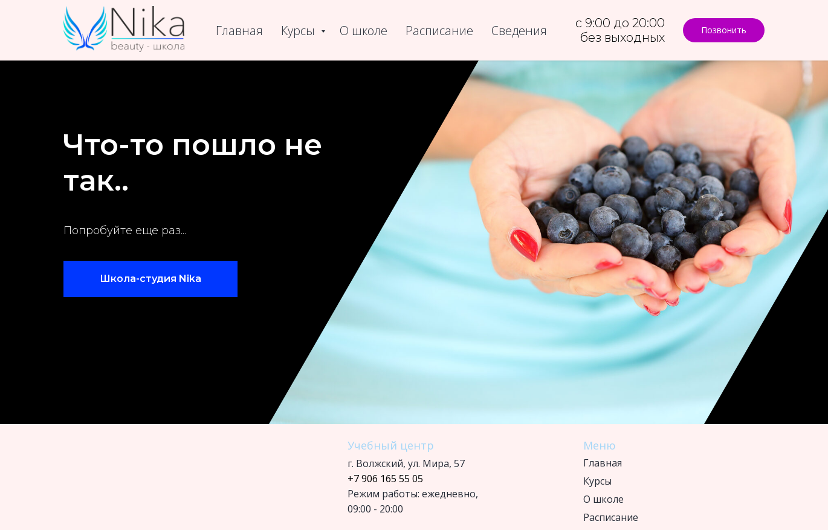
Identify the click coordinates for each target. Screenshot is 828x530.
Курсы (299, 30)
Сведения (519, 30)
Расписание (439, 30)
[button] (724, 30)
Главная (239, 30)
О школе (363, 30)
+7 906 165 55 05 (385, 478)
